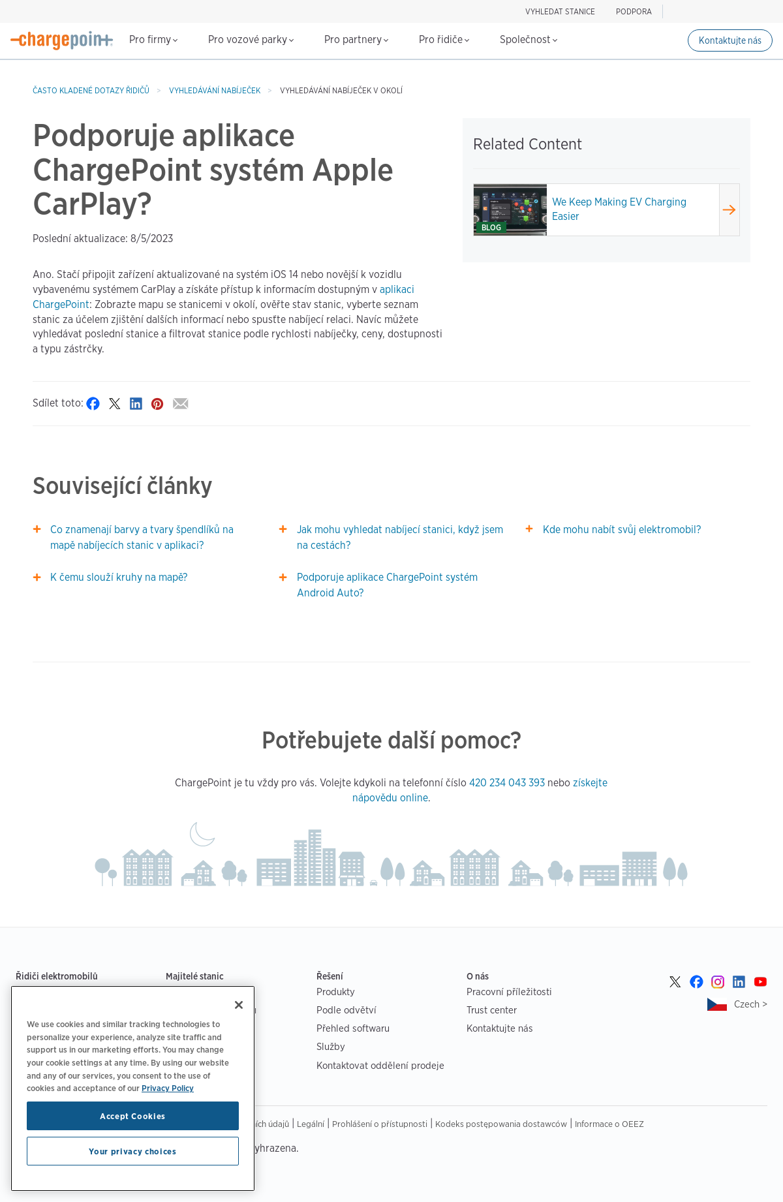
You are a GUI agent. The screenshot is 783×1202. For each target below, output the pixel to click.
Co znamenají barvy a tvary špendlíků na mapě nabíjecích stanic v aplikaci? (142, 537)
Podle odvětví (346, 1010)
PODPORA (634, 11)
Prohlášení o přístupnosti (379, 1123)
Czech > (750, 1004)
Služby (330, 1046)
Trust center (492, 1010)
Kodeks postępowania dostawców (501, 1123)
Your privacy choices (132, 1151)
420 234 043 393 (507, 783)
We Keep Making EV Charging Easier (619, 209)
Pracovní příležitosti (509, 991)
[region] (132, 1088)
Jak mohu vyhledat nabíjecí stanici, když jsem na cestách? (400, 537)
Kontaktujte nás (730, 40)
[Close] (238, 1005)
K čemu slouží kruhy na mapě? (118, 577)
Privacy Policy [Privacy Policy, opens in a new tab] (168, 1088)
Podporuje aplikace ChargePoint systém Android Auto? (387, 585)
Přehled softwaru (353, 1028)
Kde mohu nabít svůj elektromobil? (622, 529)
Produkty (335, 991)
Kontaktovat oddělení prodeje (380, 1065)
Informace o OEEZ (609, 1123)
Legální (310, 1123)
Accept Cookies (133, 1116)
